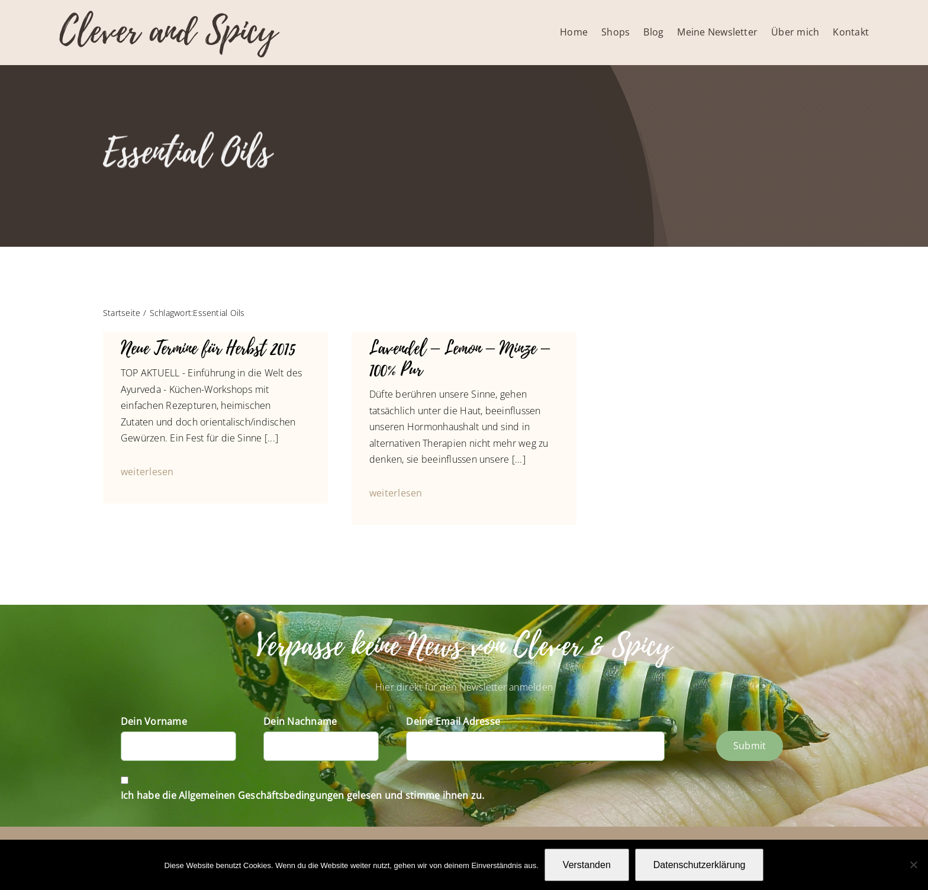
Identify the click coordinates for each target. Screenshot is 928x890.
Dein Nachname (300, 721)
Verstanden (587, 865)
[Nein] (913, 864)
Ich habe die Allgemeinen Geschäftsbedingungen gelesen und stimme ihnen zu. (303, 795)
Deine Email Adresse (453, 721)
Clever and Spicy (168, 31)
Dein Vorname (154, 721)
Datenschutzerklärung (699, 865)
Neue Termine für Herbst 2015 (208, 348)
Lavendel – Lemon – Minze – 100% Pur (459, 359)
